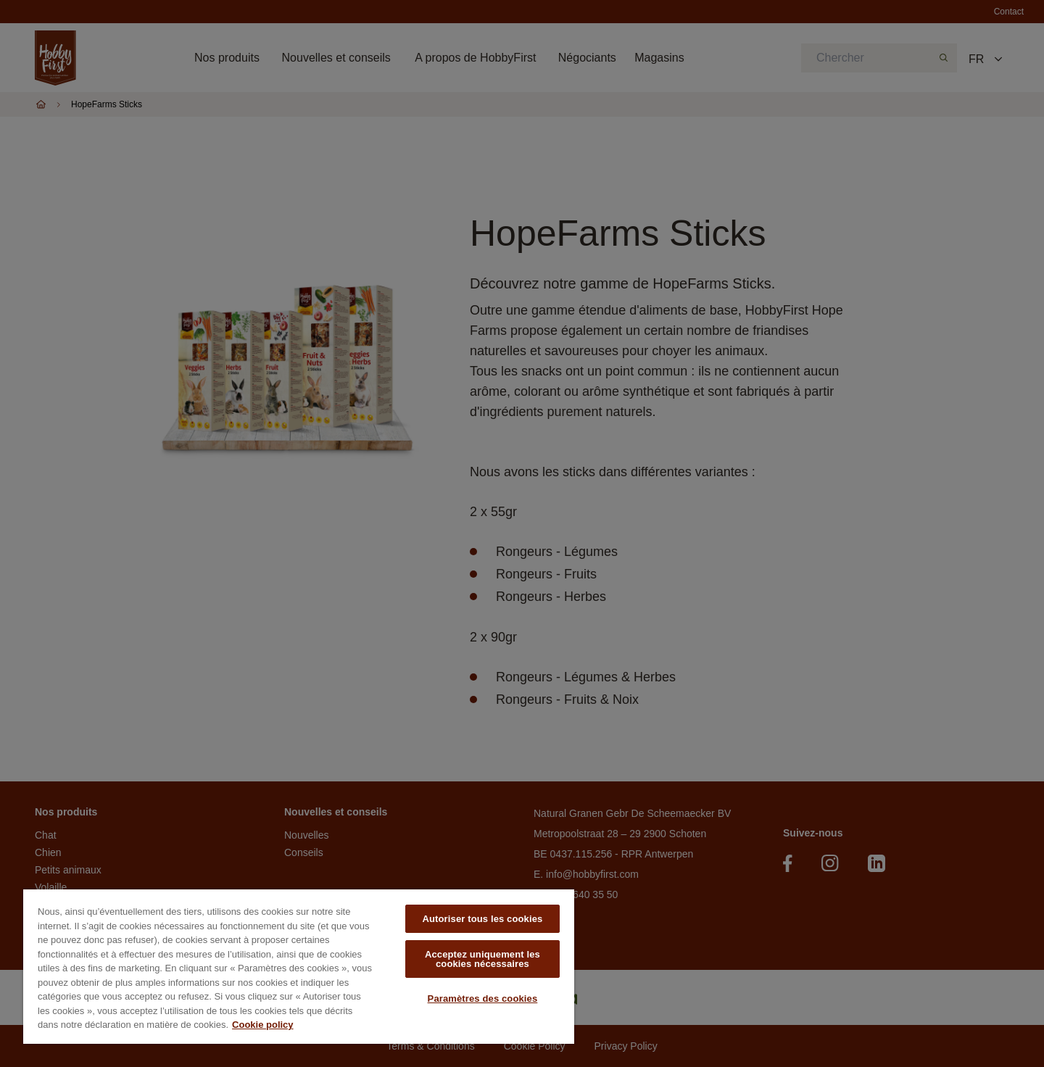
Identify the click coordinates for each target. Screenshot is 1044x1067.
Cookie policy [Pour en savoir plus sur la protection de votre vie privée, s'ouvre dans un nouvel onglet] (263, 1024)
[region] (298, 966)
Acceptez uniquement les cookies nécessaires (482, 959)
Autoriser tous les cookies (482, 918)
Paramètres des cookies (483, 998)
